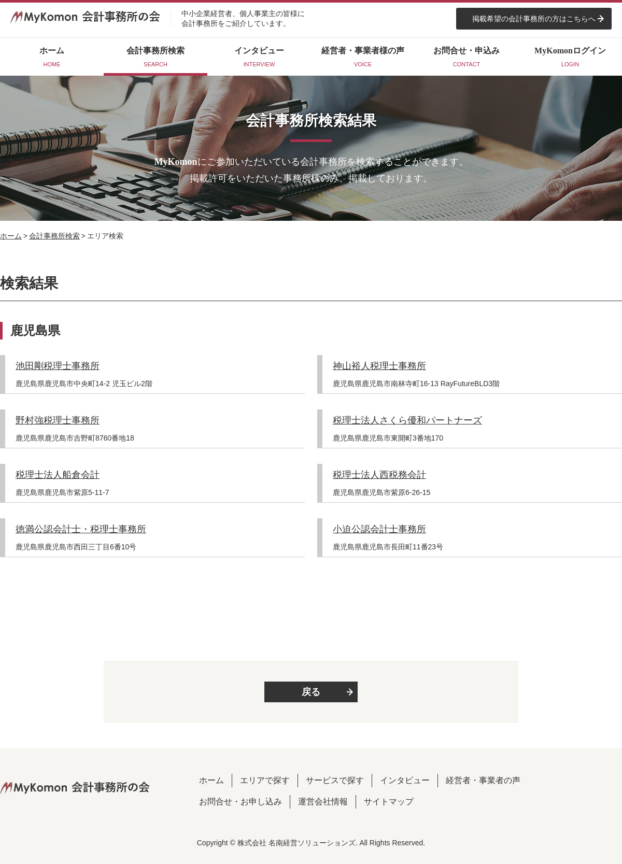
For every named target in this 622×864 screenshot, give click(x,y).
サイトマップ (389, 801)
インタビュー (405, 780)
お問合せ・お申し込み (240, 801)
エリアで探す (265, 780)
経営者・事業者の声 (483, 780)
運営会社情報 (323, 801)
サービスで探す (335, 780)
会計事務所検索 (54, 236)
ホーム (11, 236)
